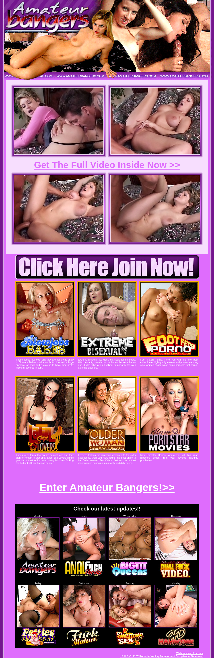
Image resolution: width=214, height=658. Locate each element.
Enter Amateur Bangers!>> (107, 487)
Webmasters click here (189, 653)
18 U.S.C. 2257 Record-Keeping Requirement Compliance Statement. (161, 656)
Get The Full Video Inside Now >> (107, 165)
